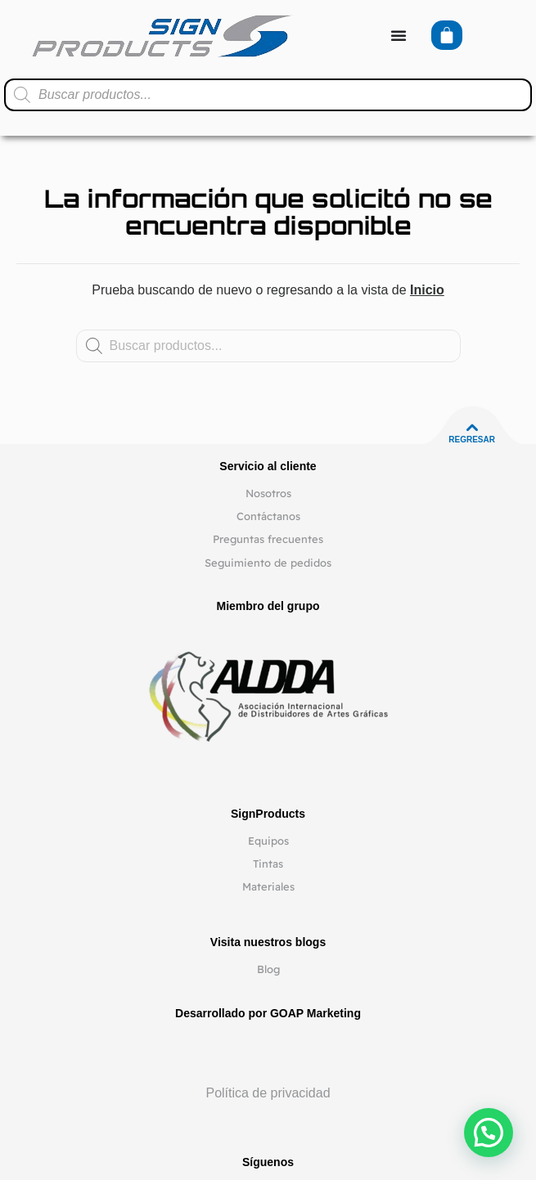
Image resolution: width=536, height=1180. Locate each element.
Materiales (268, 886)
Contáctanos (268, 516)
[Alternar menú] (398, 35)
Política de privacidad (267, 1093)
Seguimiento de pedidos (268, 562)
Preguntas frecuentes (268, 538)
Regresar (471, 439)
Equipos (268, 840)
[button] (488, 1132)
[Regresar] (472, 427)
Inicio (427, 290)
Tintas (268, 863)
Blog (268, 969)
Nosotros (268, 493)
